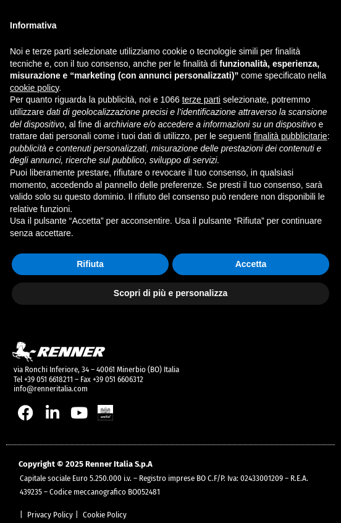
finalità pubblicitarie (290, 136)
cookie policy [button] (34, 88)
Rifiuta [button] (90, 264)
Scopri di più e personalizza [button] (170, 293)
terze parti (201, 99)
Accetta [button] (251, 264)
